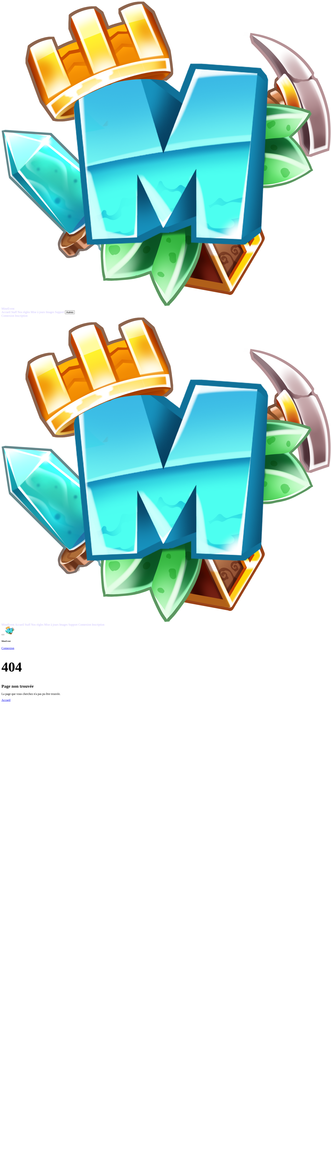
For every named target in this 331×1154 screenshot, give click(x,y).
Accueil (6, 700)
